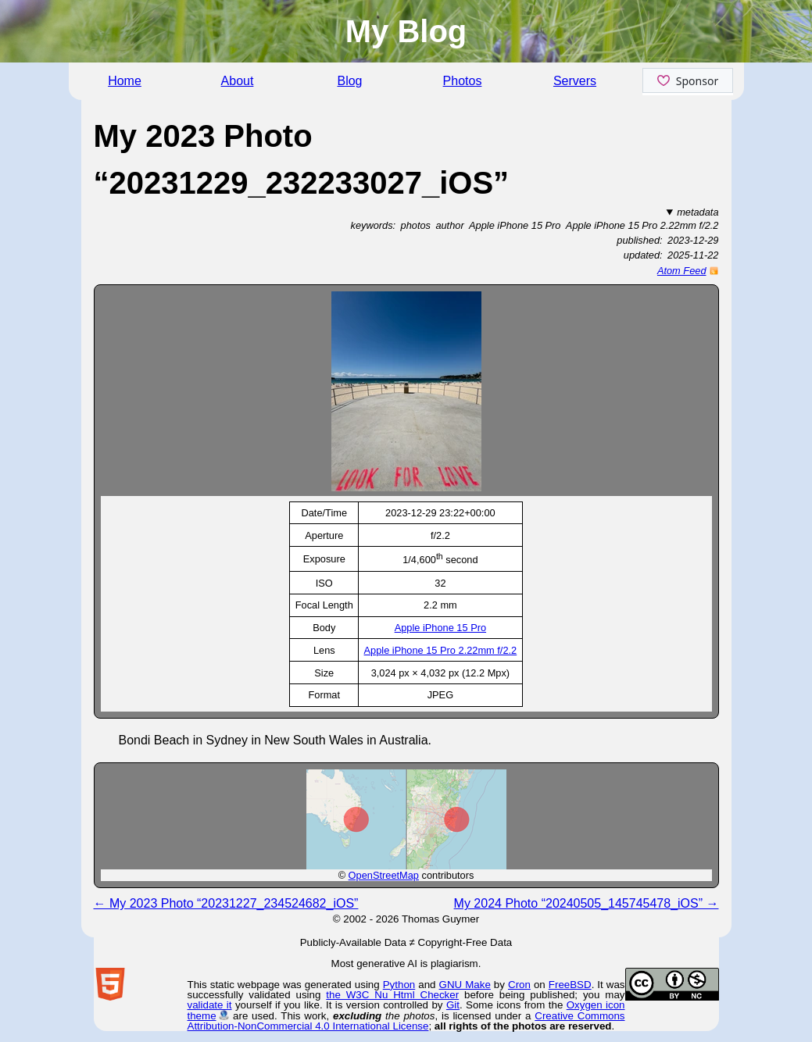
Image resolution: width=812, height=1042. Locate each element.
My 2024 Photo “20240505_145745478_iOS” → (586, 903)
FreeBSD (570, 984)
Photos (462, 80)
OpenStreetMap (384, 875)
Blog (349, 80)
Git (453, 1005)
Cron (519, 984)
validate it (210, 1005)
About (237, 80)
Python (399, 984)
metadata (697, 212)
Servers (574, 80)
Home (124, 80)
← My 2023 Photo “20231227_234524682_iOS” (226, 903)
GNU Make (465, 984)
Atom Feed (681, 271)
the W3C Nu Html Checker (392, 995)
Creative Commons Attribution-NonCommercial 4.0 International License (406, 1021)
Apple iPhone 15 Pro (440, 627)
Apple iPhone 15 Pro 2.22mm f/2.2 (440, 650)
